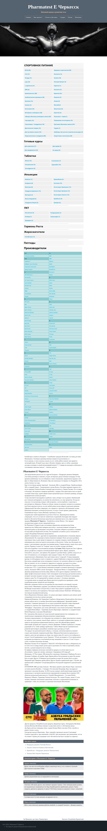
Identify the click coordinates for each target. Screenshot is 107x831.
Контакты (78, 17)
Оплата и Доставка (51, 17)
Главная (28, 17)
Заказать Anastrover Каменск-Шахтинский (40, 747)
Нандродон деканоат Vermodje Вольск (39, 745)
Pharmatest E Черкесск (53, 7)
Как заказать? (38, 17)
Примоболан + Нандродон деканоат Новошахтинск (43, 750)
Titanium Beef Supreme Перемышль (38, 753)
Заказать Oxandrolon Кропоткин (73, 819)
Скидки (62, 17)
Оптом (70, 17)
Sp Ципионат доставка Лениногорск (35, 819)
